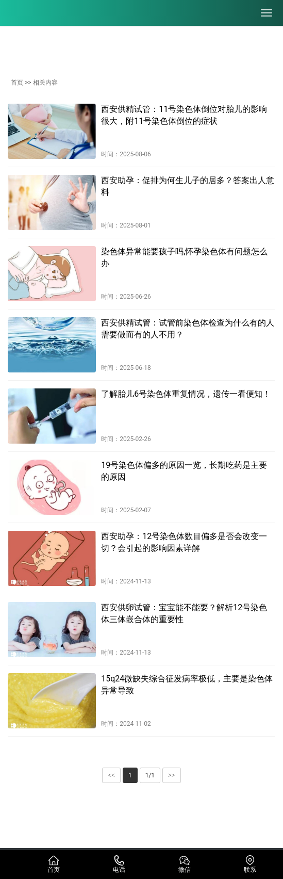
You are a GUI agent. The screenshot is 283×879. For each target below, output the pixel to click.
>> (171, 775)
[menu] (266, 13)
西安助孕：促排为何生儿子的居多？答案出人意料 (187, 186)
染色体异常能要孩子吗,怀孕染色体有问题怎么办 (184, 257)
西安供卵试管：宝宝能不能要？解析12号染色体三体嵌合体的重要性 (184, 613)
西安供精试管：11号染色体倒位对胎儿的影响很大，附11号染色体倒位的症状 (184, 114)
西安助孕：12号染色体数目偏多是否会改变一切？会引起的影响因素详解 (184, 541)
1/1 (150, 775)
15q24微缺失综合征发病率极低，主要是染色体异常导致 (187, 684)
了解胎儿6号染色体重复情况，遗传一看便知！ (186, 394)
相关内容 (45, 82)
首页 (17, 82)
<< (111, 775)
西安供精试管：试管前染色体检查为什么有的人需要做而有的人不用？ (187, 328)
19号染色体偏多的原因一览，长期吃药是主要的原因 (184, 470)
